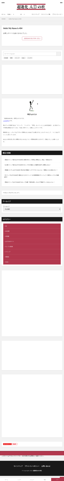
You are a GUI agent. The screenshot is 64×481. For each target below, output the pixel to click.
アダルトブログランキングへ (11, 192)
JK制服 (7, 236)
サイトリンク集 (45, 14)
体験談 (7, 257)
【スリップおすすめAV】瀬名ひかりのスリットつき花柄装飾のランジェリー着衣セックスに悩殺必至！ (31, 176)
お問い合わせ (45, 466)
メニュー (32, 479)
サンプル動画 (9, 246)
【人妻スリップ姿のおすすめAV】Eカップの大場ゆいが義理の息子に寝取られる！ (27, 165)
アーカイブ (6, 206)
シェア (19, 479)
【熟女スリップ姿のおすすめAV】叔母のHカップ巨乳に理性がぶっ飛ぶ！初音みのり (28, 160)
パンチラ (30, 58)
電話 (45, 479)
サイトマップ (35, 14)
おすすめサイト (9, 241)
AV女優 (6, 58)
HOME (3, 19)
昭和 (11, 58)
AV (21, 14)
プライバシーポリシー (32, 466)
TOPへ (57, 479)
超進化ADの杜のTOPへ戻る (32, 38)
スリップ (17, 58)
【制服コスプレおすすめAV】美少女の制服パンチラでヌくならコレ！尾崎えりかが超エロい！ (31, 170)
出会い (9, 14)
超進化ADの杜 (37, 470)
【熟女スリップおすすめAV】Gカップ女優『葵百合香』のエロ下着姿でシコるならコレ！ (29, 182)
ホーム (3, 14)
